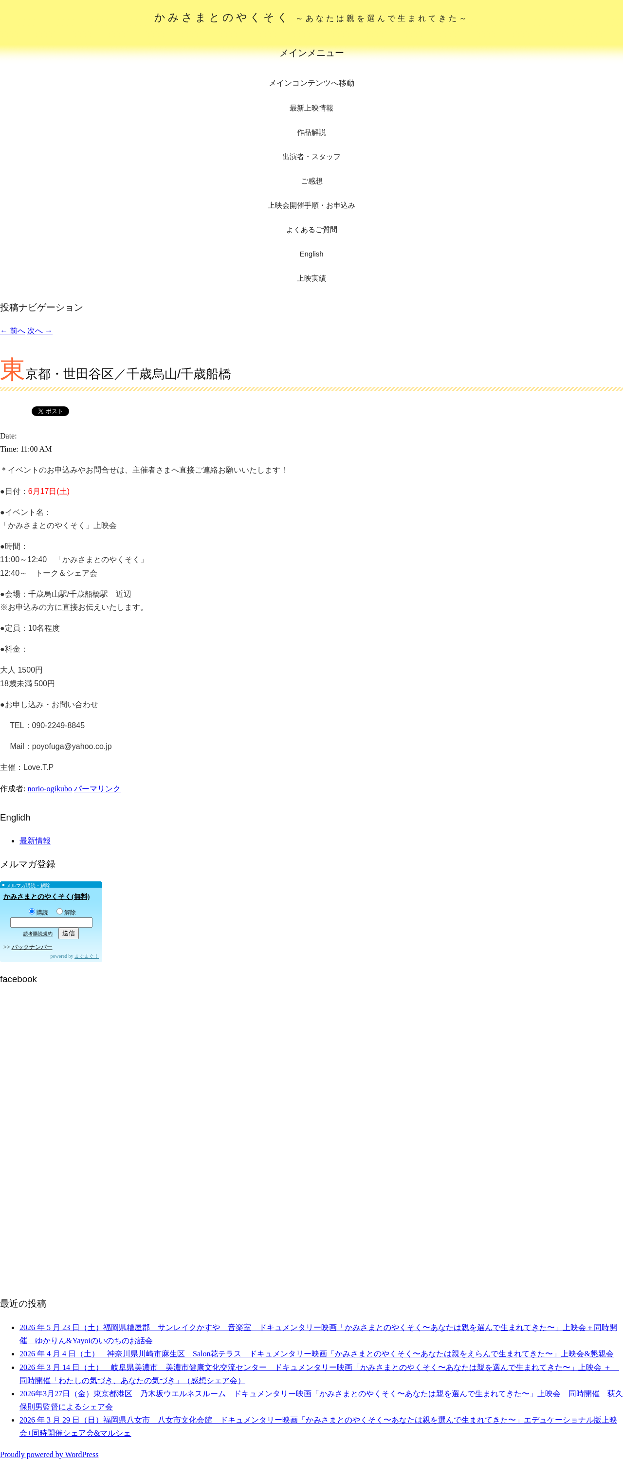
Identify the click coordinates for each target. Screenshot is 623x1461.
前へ (12, 331)
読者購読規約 (38, 933)
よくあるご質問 (311, 229)
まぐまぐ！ (86, 956)
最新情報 (35, 841)
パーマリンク (97, 789)
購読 (38, 912)
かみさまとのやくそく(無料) (46, 896)
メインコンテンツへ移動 (311, 83)
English (311, 254)
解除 (66, 912)
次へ (40, 331)
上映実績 (311, 278)
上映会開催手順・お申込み (311, 205)
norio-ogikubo (49, 789)
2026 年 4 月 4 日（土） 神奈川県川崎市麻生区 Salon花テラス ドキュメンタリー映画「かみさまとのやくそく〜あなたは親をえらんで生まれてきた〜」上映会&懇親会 (316, 1354)
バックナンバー (32, 947)
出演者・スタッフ (311, 156)
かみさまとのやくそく (311, 17)
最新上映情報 (311, 108)
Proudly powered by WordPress (49, 1454)
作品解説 (311, 132)
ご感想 (312, 181)
